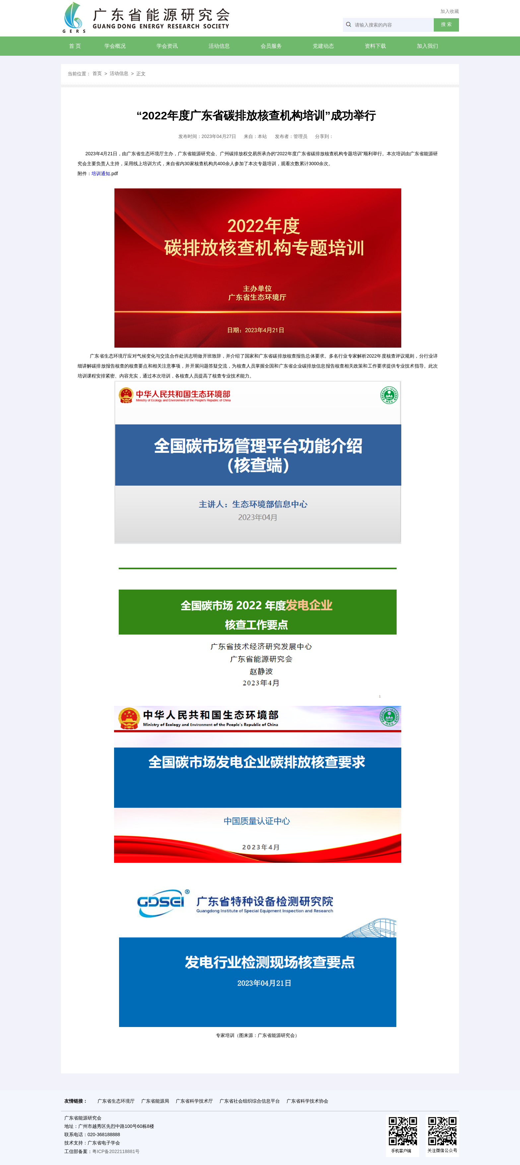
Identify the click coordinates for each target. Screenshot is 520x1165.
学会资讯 (167, 46)
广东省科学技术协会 (307, 1101)
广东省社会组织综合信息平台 (250, 1101)
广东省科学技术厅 (194, 1101)
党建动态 (323, 46)
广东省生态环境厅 (116, 1101)
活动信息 (219, 46)
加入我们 (427, 46)
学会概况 (115, 46)
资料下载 (375, 46)
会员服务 (271, 46)
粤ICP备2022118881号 (116, 1151)
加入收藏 (449, 11)
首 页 (75, 46)
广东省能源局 (155, 1101)
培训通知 (101, 173)
